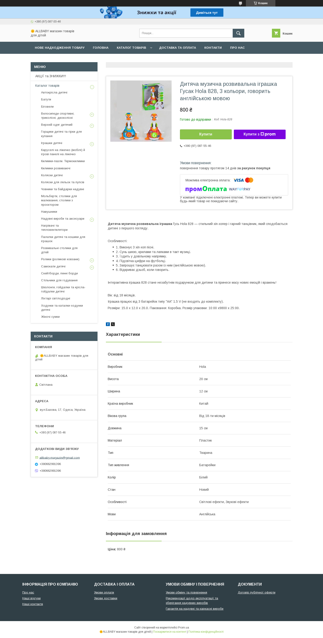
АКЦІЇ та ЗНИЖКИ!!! (50, 76)
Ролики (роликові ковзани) (60, 259)
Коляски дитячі (52, 175)
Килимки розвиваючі (55, 168)
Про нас (237, 47)
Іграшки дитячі (51, 143)
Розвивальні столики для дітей (59, 250)
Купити (205, 134)
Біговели (47, 106)
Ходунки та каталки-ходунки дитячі (62, 307)
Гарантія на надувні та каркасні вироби (194, 608)
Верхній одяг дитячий (56, 124)
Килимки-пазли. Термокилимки (63, 161)
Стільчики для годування (59, 280)
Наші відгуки (31, 598)
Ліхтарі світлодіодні (55, 298)
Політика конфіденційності (206, 631)
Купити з (260, 134)
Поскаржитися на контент (169, 631)
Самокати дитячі (53, 266)
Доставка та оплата (177, 47)
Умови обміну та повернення (186, 592)
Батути (46, 99)
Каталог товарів (131, 47)
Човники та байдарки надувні (62, 189)
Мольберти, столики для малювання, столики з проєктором (59, 200)
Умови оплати (104, 592)
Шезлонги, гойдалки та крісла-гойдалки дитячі (63, 289)
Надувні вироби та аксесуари (62, 218)
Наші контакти (32, 604)
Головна (100, 47)
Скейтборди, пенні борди (59, 273)
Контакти (213, 47)
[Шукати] (238, 33)
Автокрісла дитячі (54, 92)
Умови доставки (105, 598)
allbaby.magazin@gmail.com (59, 457)
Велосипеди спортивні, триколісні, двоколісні (57, 115)
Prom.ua (183, 627)
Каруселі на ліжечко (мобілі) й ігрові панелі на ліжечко (63, 152)
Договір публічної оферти (256, 592)
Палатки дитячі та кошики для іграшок (63, 239)
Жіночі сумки (50, 316)
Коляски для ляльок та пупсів (62, 182)
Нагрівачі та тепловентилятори (54, 227)
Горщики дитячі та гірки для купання (61, 134)
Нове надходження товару (60, 47)
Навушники (49, 211)
